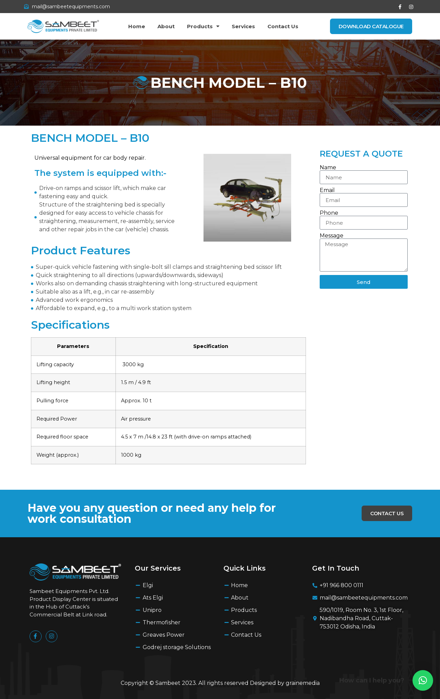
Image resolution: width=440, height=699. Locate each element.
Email (327, 190)
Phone (329, 213)
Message (331, 236)
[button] (422, 680)
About (166, 26)
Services (243, 26)
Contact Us (282, 26)
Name (328, 167)
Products (203, 26)
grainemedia (303, 683)
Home (136, 26)
